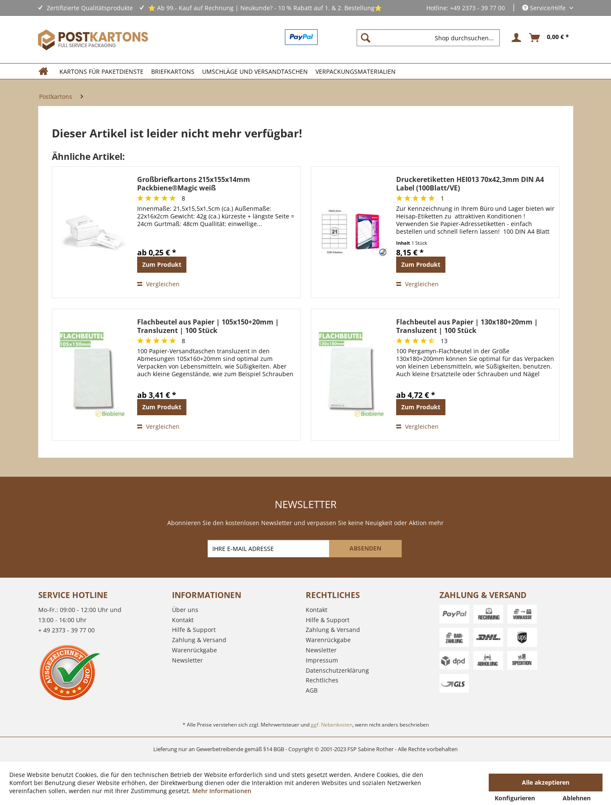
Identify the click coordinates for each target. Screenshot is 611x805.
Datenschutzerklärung (337, 670)
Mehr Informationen (221, 791)
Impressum (322, 660)
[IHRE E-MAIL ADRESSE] (269, 548)
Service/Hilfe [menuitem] (544, 8)
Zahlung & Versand (199, 640)
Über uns (185, 610)
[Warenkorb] (549, 37)
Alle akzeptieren (545, 782)
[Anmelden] (515, 37)
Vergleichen (158, 284)
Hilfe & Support (194, 630)
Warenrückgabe (194, 650)
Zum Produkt (161, 264)
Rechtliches (322, 680)
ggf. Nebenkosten (331, 724)
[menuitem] (432, 37)
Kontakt (183, 620)
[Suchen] (365, 37)
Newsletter (187, 660)
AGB (312, 690)
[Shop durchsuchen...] (428, 37)
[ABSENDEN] (365, 548)
